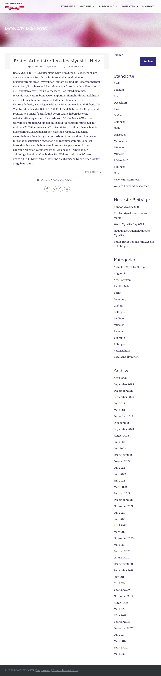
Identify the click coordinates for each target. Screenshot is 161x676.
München (119, 147)
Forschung (106, 6)
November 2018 (123, 596)
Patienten (128, 6)
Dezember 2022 (123, 455)
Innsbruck (120, 134)
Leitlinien (119, 318)
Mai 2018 (119, 609)
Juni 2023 (120, 448)
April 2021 (120, 525)
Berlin (117, 83)
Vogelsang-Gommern (126, 179)
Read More (93, 172)
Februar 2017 (122, 647)
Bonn (117, 96)
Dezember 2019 (123, 564)
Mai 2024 (119, 410)
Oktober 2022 (122, 461)
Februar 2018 (122, 621)
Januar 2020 (121, 557)
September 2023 (124, 429)
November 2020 (124, 538)
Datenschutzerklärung (65, 670)
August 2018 (121, 602)
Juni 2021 (119, 519)
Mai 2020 (119, 545)
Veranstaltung (122, 350)
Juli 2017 (119, 634)
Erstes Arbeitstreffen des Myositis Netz (57, 60)
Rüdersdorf (121, 160)
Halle (117, 128)
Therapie (119, 337)
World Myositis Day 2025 (129, 224)
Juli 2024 (119, 403)
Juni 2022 (120, 474)
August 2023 (121, 435)
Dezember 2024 (123, 390)
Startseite (68, 6)
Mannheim (120, 141)
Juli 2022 (119, 467)
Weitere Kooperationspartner (131, 186)
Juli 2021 (119, 512)
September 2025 (124, 384)
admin (53, 66)
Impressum (43, 670)
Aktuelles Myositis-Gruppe (130, 267)
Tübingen (119, 167)
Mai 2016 (119, 654)
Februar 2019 (122, 589)
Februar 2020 (122, 551)
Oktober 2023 (122, 423)
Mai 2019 (119, 583)
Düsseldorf (120, 102)
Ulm (116, 173)
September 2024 (124, 397)
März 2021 (120, 532)
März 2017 (120, 641)
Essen (117, 109)
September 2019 (123, 570)
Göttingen (69, 180)
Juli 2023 (119, 442)
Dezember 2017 (123, 628)
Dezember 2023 (123, 416)
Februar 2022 (122, 493)
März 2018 (120, 615)
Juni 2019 (119, 577)
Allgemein (45, 180)
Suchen (118, 55)
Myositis (85, 6)
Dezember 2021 (123, 500)
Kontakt (148, 6)
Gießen (118, 115)
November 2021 (123, 506)
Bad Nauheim (122, 286)
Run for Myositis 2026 (127, 207)
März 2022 (120, 487)
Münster (119, 154)
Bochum (119, 89)
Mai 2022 (119, 480)
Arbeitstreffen (57, 180)
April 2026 (120, 378)
